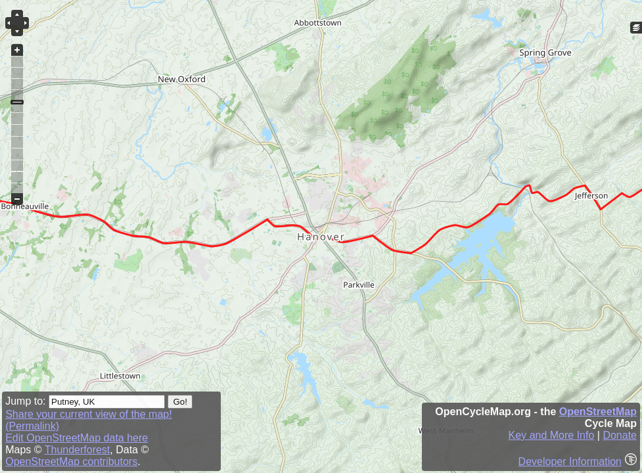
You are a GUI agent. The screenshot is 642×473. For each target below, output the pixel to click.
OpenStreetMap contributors (71, 461)
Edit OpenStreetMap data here (76, 437)
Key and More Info (552, 435)
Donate (620, 435)
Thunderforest (77, 449)
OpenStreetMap (598, 411)
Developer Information (570, 461)
